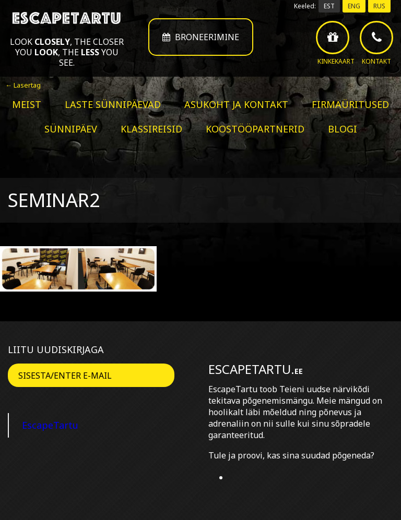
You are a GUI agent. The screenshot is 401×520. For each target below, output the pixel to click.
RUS (379, 6)
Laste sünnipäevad (113, 104)
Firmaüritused (350, 104)
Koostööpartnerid (255, 129)
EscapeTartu (50, 425)
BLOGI (342, 129)
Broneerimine (200, 37)
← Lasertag (23, 85)
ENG (354, 6)
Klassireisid (151, 129)
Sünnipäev (70, 129)
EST (329, 6)
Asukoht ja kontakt (236, 104)
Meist (26, 104)
